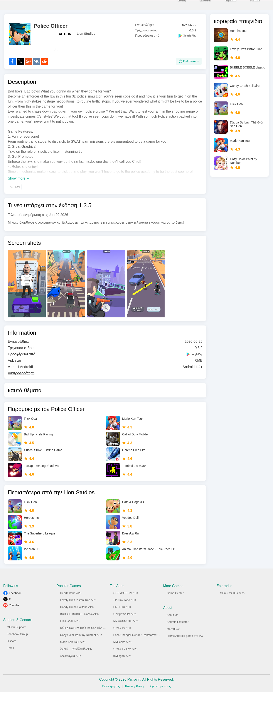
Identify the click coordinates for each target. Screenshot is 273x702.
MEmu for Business (232, 602)
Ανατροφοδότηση (21, 383)
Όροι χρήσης (111, 696)
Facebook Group (17, 643)
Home (248, 4)
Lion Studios (86, 33)
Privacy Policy (134, 696)
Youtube (14, 614)
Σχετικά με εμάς (160, 696)
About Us (172, 624)
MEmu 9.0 (173, 638)
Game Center (175, 602)
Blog (175, 4)
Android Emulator (177, 631)
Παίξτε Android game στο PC (185, 645)
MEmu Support (16, 636)
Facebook (15, 602)
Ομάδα (223, 4)
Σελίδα (198, 4)
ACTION (65, 34)
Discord (11, 650)
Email (10, 657)
